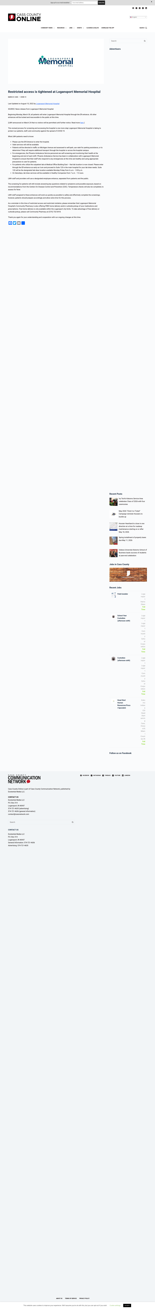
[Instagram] (136, 8)
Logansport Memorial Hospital (47, 104)
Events (81, 28)
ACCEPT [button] (127, 1305)
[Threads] (139, 8)
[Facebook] (133, 8)
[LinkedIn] (146, 8)
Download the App (108, 28)
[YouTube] (143, 8)
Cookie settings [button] (115, 1305)
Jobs (72, 28)
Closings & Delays (93, 28)
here (82, 123)
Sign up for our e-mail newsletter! (60, 2)
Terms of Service (71, 1298)
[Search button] (145, 41)
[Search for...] (126, 41)
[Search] (143, 28)
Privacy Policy (84, 1298)
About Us (59, 1298)
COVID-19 (23, 97)
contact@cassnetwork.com (18, 814)
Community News (48, 28)
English (133, 17)
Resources (62, 28)
